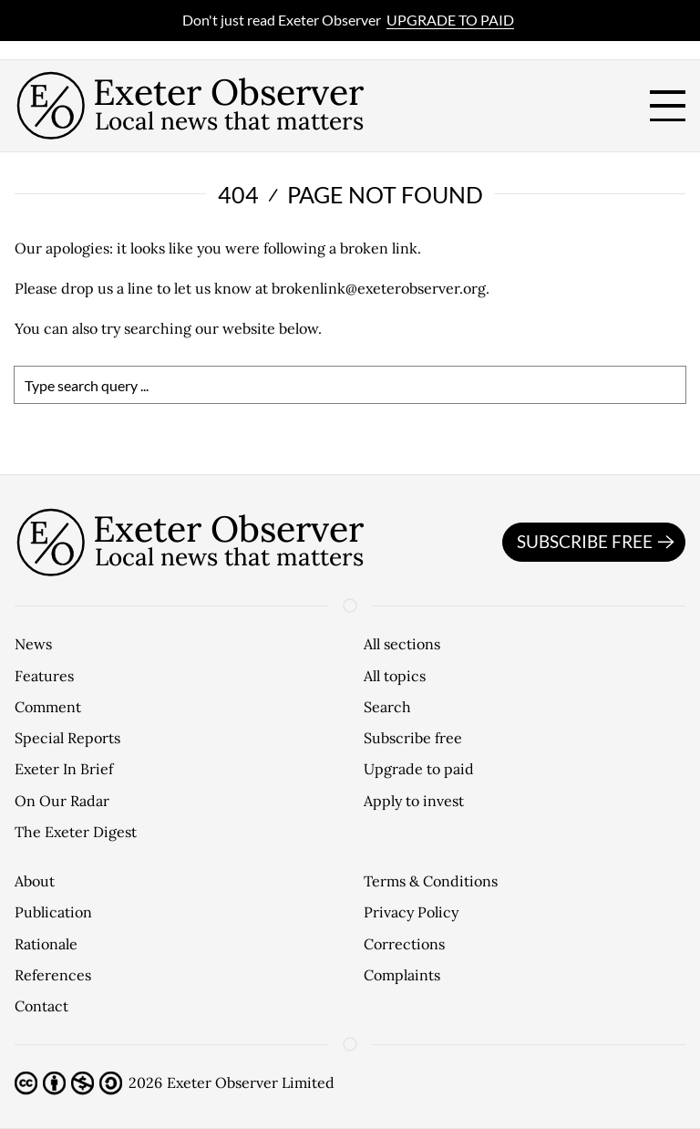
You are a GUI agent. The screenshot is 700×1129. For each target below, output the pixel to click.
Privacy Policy (411, 912)
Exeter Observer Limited (251, 1082)
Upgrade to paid (450, 19)
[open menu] (667, 106)
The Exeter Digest (76, 832)
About (35, 881)
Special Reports (67, 738)
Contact (41, 1006)
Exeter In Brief (64, 769)
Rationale (46, 944)
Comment (48, 707)
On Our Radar (62, 801)
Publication (53, 912)
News (33, 644)
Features (44, 676)
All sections (402, 644)
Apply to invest (414, 801)
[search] (350, 385)
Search (387, 707)
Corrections (404, 944)
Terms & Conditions (431, 881)
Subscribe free (598, 542)
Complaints (402, 975)
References (53, 975)
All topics (395, 676)
